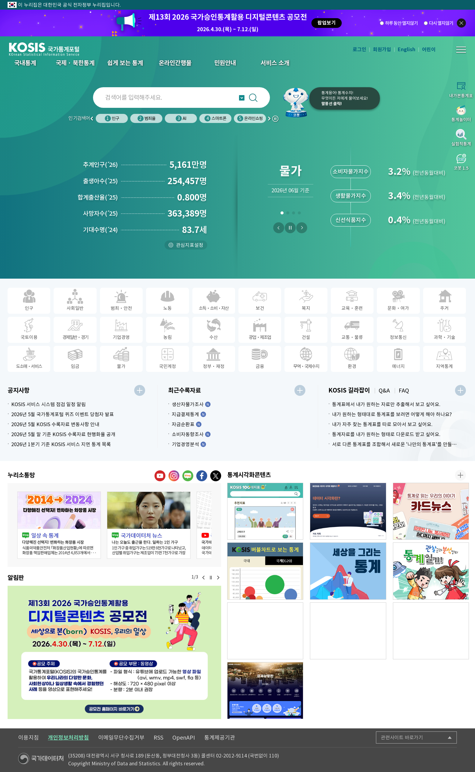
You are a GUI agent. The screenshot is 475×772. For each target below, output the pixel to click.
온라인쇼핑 (250, 118)
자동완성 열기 (241, 98)
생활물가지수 (350, 195)
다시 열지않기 (441, 23)
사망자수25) (100, 213)
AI (181, 118)
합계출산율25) (98, 197)
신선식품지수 (350, 220)
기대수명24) (100, 230)
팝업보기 (326, 23)
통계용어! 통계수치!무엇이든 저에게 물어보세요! (344, 98)
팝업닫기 (461, 23)
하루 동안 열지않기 (401, 23)
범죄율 (147, 118)
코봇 (292, 102)
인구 (112, 118)
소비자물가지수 (351, 171)
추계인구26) (100, 165)
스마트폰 (215, 118)
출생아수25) (100, 181)
